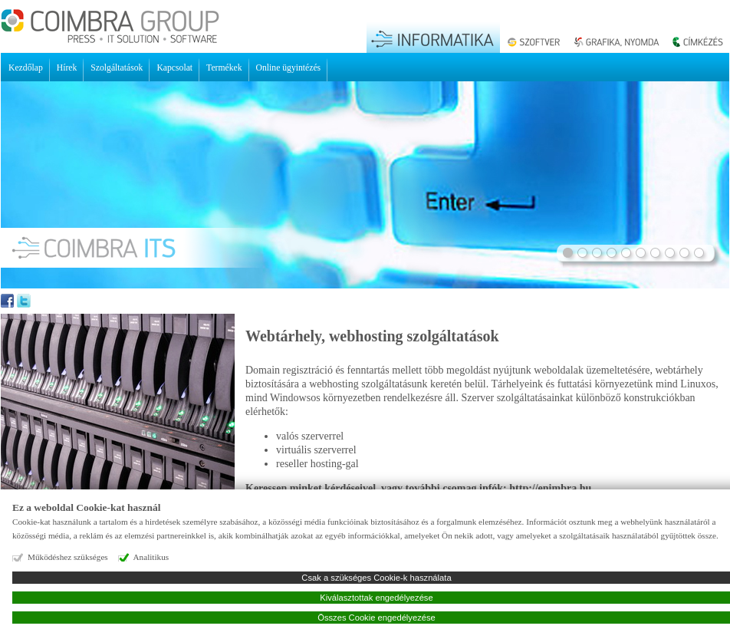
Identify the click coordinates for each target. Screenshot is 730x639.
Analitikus (151, 557)
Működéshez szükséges (68, 557)
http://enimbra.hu (550, 488)
